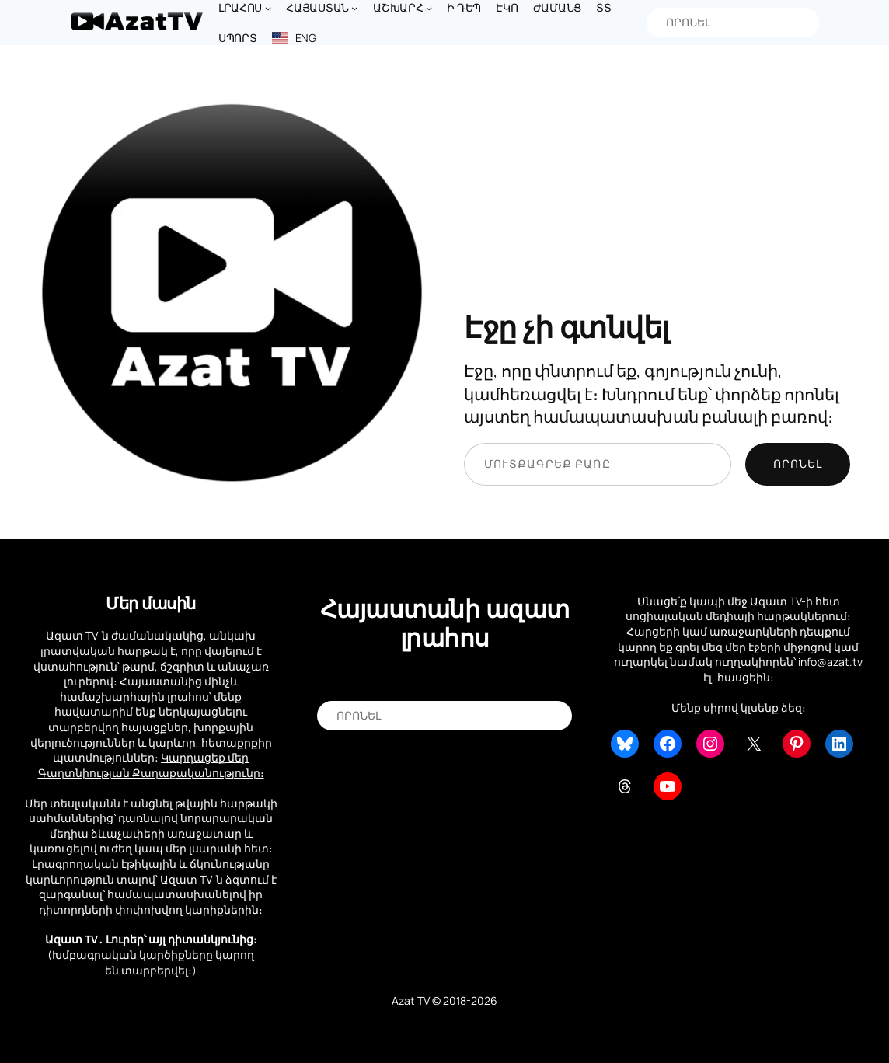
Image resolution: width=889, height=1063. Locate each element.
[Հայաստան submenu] (354, 8)
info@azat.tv (830, 661)
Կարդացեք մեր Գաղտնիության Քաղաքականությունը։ (151, 765)
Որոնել (797, 463)
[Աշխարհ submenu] (429, 8)
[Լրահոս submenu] (268, 8)
